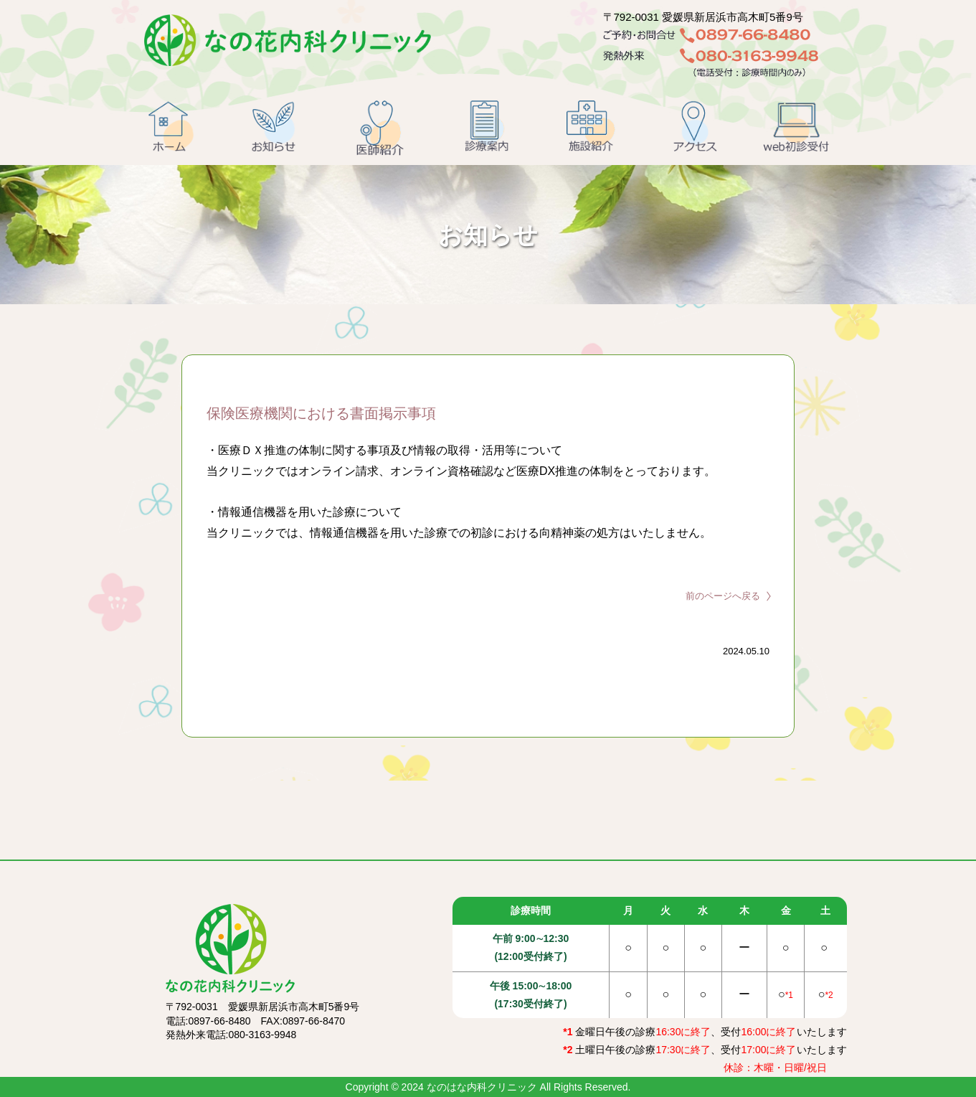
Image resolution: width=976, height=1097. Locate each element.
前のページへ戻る (723, 595)
